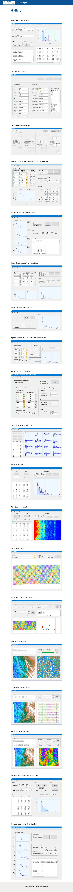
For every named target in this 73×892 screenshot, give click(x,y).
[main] (20, 10)
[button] (70, 2)
